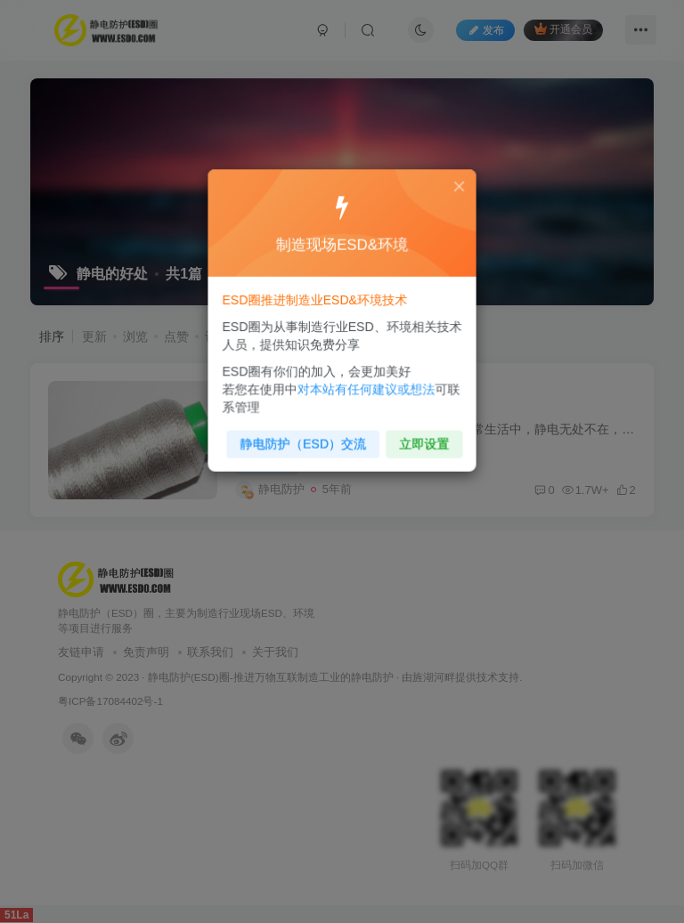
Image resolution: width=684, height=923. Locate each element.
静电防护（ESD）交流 (305, 438)
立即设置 (420, 438)
